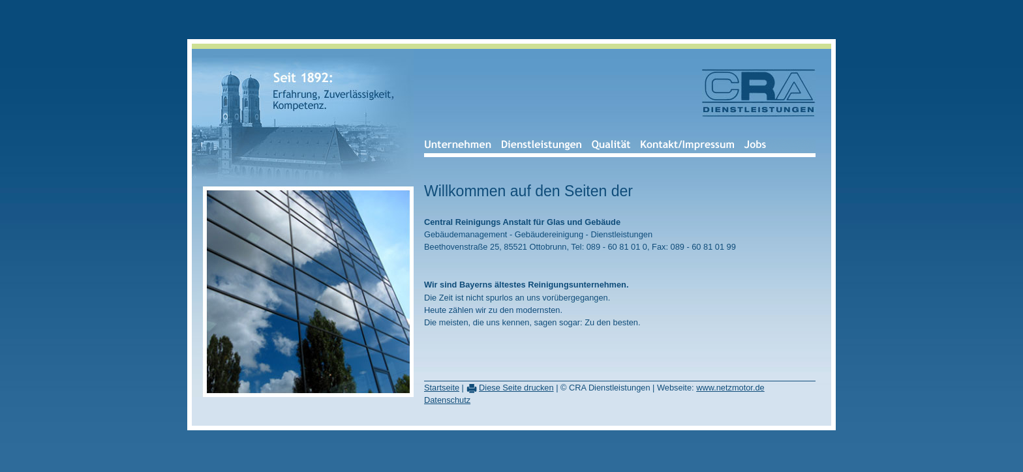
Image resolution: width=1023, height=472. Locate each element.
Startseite (441, 387)
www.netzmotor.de (730, 387)
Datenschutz (447, 400)
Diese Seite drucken (516, 387)
